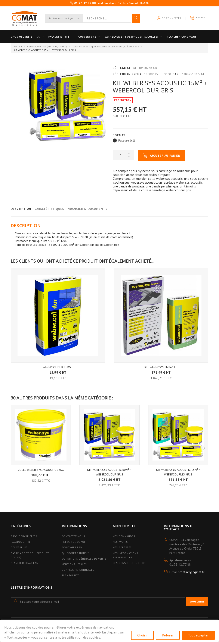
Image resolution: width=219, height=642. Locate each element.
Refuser (167, 635)
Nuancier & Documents (87, 209)
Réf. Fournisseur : (128, 74)
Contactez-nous (73, 536)
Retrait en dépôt (74, 541)
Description (21, 209)
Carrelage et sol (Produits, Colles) (131, 36)
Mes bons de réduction (129, 562)
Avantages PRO (72, 547)
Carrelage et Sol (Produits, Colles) (47, 46)
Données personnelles (78, 569)
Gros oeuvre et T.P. (25, 36)
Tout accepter (198, 635)
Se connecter (169, 18)
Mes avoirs (120, 541)
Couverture (87, 36)
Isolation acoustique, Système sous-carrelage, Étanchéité (105, 46)
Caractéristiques (49, 209)
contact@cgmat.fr (192, 572)
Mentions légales (74, 564)
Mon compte (124, 526)
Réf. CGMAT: (122, 68)
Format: (120, 135)
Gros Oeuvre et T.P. (24, 536)
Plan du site (70, 575)
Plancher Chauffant (182, 36)
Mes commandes (124, 536)
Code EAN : (172, 74)
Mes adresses (122, 547)
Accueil (17, 46)
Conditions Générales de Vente (84, 558)
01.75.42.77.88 (180, 564)
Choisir (142, 635)
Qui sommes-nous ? (75, 553)
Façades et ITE (59, 36)
